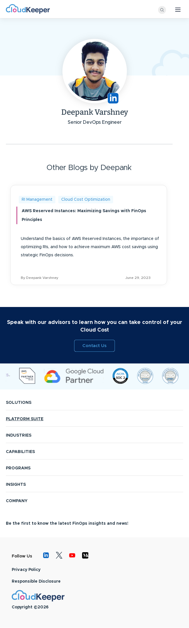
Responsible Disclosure (36, 581)
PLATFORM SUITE (24, 419)
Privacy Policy (26, 570)
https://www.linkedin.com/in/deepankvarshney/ (113, 98)
